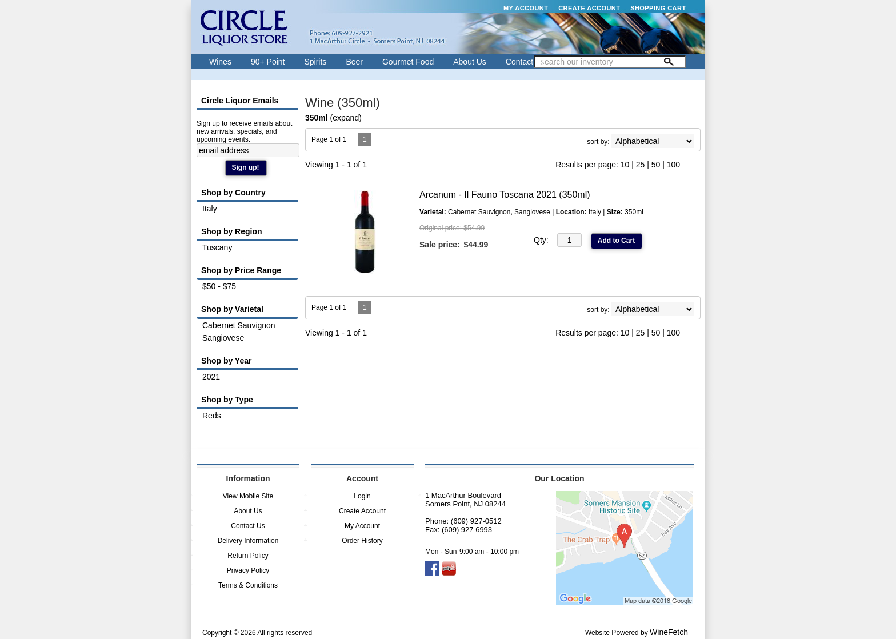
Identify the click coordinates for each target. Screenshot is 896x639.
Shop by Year (226, 360)
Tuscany (217, 247)
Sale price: (439, 244)
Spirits (312, 63)
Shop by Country (233, 192)
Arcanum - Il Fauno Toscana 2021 (504, 194)
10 (625, 164)
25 (640, 164)
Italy (209, 208)
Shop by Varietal (232, 309)
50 (656, 164)
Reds (211, 415)
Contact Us (525, 61)
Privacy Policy (248, 570)
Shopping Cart (658, 8)
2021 (211, 376)
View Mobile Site (248, 496)
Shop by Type (227, 399)
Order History (362, 541)
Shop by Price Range (241, 270)
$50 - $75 (219, 286)
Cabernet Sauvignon (238, 325)
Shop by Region (231, 231)
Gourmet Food (405, 63)
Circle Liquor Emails (239, 100)
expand (346, 117)
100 (673, 164)
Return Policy (247, 556)
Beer (351, 63)
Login (362, 496)
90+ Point (265, 63)
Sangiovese (223, 337)
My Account (525, 8)
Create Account (589, 8)
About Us (466, 63)
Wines (217, 63)
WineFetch (669, 632)
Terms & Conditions (248, 585)
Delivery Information (248, 541)
